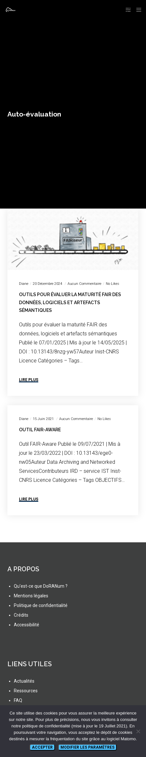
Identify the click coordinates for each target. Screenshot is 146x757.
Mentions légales (31, 595)
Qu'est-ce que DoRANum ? (41, 586)
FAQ (18, 700)
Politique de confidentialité (41, 605)
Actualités (24, 681)
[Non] (138, 731)
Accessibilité (26, 624)
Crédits (21, 615)
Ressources (26, 690)
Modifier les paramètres (87, 747)
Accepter (42, 747)
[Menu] (137, 9)
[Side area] (126, 9)
